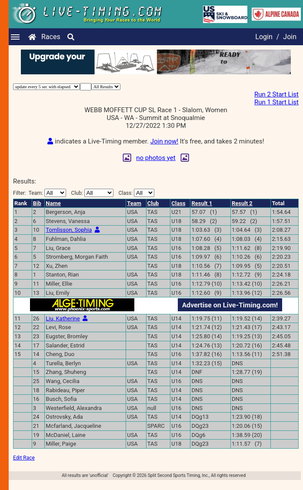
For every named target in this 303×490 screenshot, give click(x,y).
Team (134, 211)
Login (263, 37)
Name (53, 211)
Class (178, 211)
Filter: (39, 201)
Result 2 (242, 211)
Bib (37, 211)
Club (153, 211)
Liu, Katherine (63, 326)
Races (50, 37)
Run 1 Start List (276, 102)
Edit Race (24, 466)
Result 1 (201, 211)
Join (289, 37)
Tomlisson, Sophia (69, 237)
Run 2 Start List (276, 94)
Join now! (164, 149)
